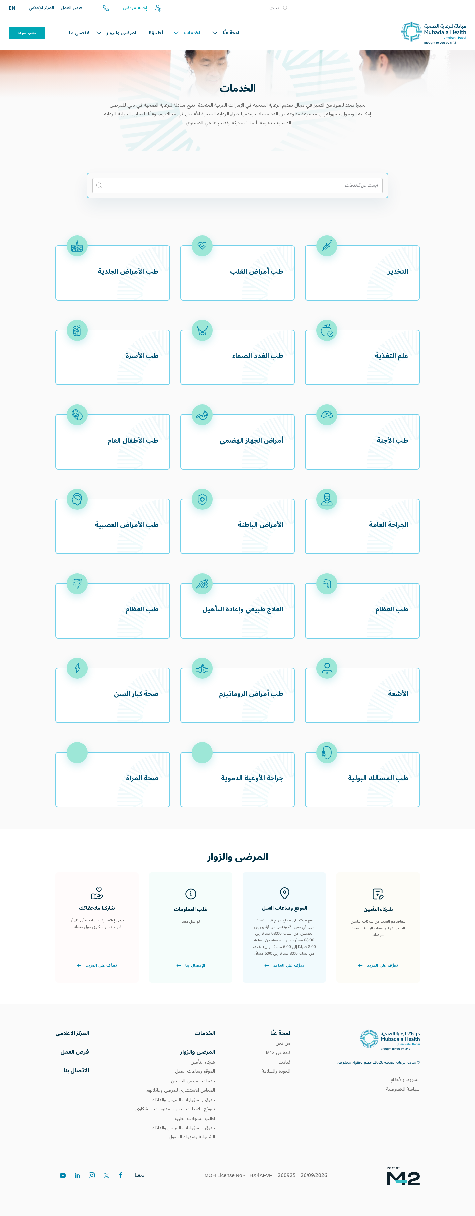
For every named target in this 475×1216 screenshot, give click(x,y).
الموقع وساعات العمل (195, 1074)
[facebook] (120, 1184)
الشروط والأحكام (405, 1081)
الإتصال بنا (190, 981)
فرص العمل (71, 7)
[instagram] (91, 1188)
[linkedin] (77, 1191)
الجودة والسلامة (276, 1073)
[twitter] (106, 1186)
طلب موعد (27, 32)
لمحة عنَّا (225, 33)
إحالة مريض (142, 8)
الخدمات (188, 33)
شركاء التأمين (203, 1064)
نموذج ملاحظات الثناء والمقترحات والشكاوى (175, 1112)
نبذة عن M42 (278, 1054)
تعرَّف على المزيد (378, 968)
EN (12, 7)
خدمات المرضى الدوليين (193, 1083)
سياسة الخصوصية (403, 1090)
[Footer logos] (398, 1183)
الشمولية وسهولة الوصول (192, 1140)
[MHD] (390, 1040)
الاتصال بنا (80, 33)
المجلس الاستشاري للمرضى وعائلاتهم (180, 1093)
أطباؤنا (156, 33)
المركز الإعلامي (41, 7)
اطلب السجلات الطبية (194, 1121)
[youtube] (62, 1193)
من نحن (283, 1045)
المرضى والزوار (117, 33)
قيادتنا (284, 1063)
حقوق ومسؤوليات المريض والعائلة (183, 1102)
